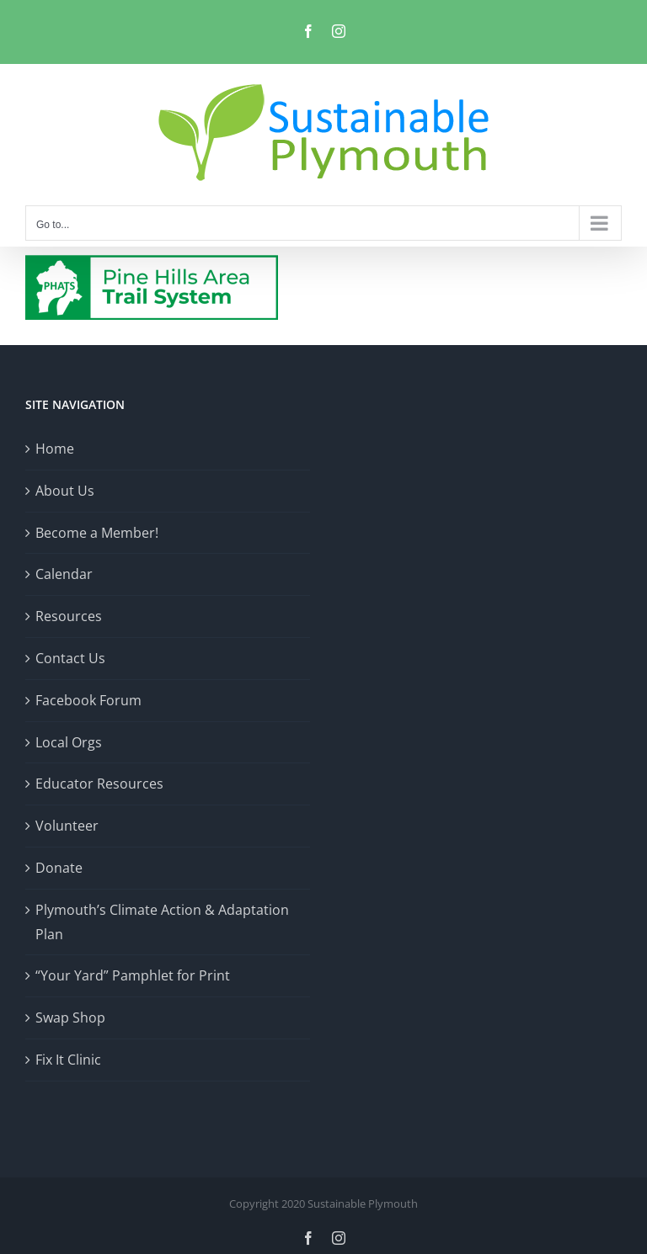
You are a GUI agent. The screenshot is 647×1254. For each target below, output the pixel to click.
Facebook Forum (88, 700)
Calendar (64, 574)
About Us (64, 490)
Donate (59, 867)
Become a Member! (96, 532)
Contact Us (70, 658)
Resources (68, 616)
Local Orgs (68, 742)
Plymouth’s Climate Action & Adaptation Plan (162, 922)
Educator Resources (99, 783)
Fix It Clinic (68, 1059)
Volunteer (67, 825)
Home (54, 448)
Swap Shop (70, 1017)
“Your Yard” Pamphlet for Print (132, 975)
